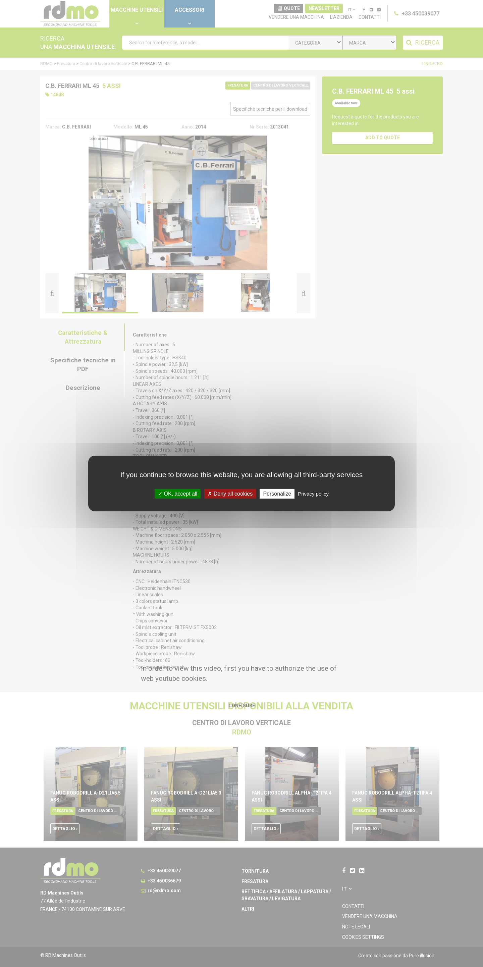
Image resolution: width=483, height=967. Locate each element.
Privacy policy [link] (313, 494)
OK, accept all (177, 494)
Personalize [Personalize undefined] (277, 494)
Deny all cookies (230, 494)
